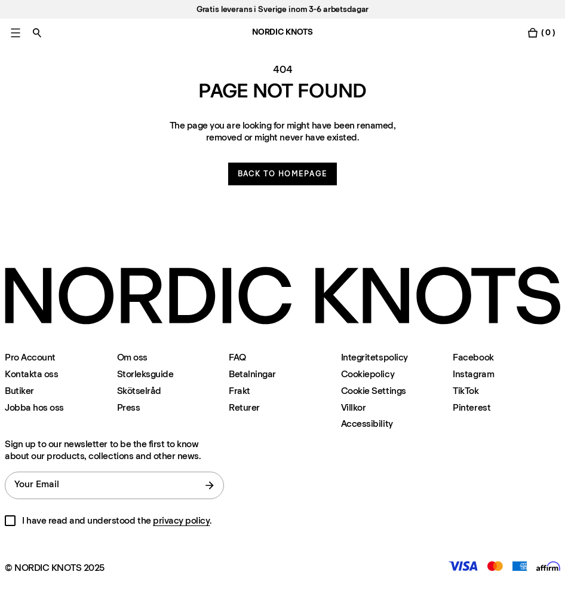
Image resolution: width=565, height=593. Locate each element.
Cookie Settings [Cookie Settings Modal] (373, 390)
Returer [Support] (244, 407)
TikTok (465, 390)
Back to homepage (283, 173)
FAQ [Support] (237, 357)
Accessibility (367, 424)
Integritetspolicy (374, 357)
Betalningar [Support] (252, 374)
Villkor (353, 407)
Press (128, 407)
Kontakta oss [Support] (31, 374)
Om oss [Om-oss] (132, 357)
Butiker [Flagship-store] (19, 390)
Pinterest (471, 407)
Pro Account (30, 357)
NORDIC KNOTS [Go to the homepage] (282, 32)
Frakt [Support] (239, 390)
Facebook (473, 357)
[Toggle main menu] (15, 33)
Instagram (473, 374)
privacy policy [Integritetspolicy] (181, 520)
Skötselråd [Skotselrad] (139, 390)
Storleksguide (145, 374)
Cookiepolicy (367, 374)
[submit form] (209, 485)
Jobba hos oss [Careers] (34, 407)
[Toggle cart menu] (541, 33)
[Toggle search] (37, 33)
